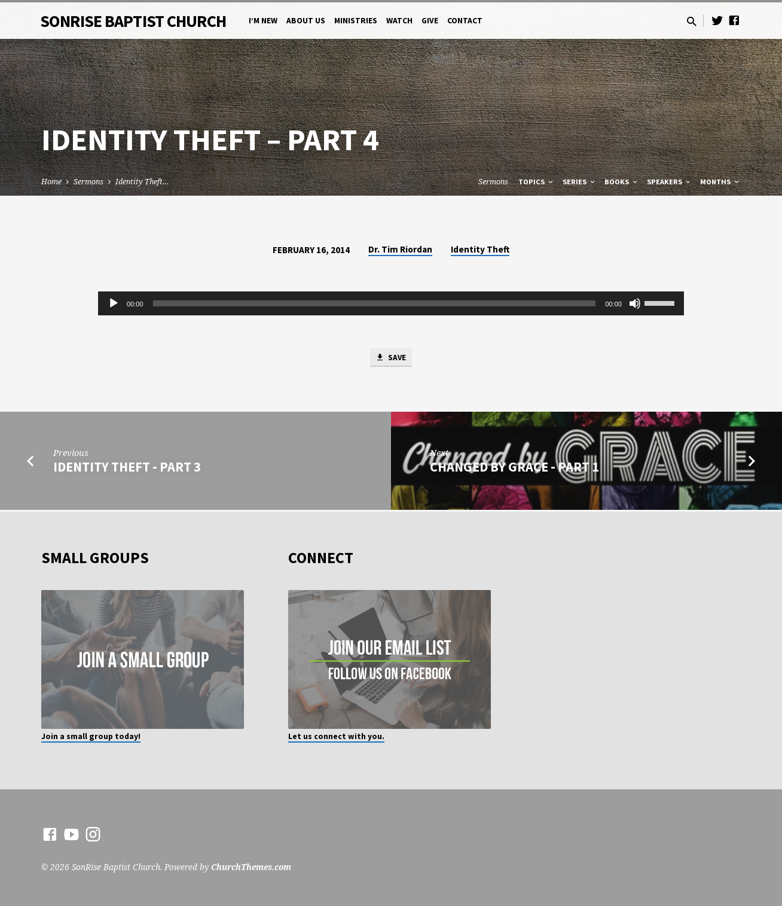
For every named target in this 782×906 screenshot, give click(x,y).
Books (621, 181)
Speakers (669, 181)
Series (580, 181)
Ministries (355, 21)
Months (720, 181)
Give (429, 21)
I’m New (263, 21)
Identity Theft (480, 249)
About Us (305, 21)
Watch (399, 21)
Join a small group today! (90, 736)
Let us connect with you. (336, 736)
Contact (464, 21)
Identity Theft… (142, 182)
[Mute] (635, 303)
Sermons (88, 182)
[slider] (374, 303)
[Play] (114, 303)
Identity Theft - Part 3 (127, 469)
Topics (536, 181)
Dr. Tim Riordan (400, 249)
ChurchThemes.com (251, 866)
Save (391, 359)
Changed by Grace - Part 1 (514, 469)
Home (51, 182)
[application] (391, 303)
